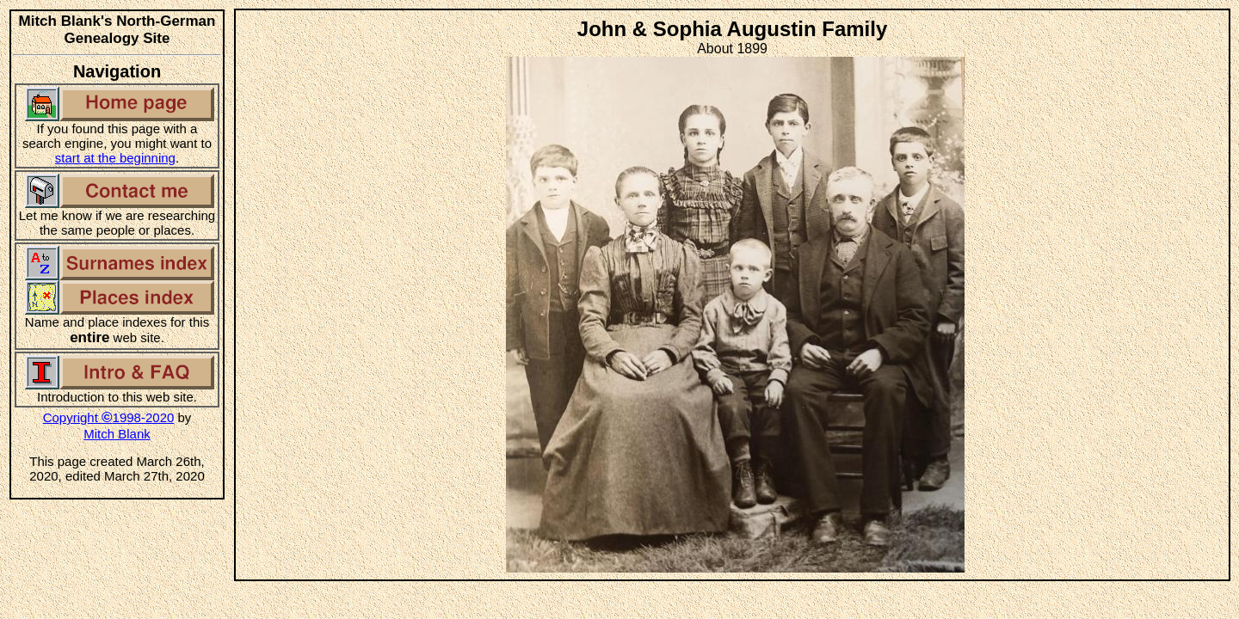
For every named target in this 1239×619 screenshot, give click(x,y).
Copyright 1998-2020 (109, 417)
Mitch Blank (117, 433)
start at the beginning (115, 157)
